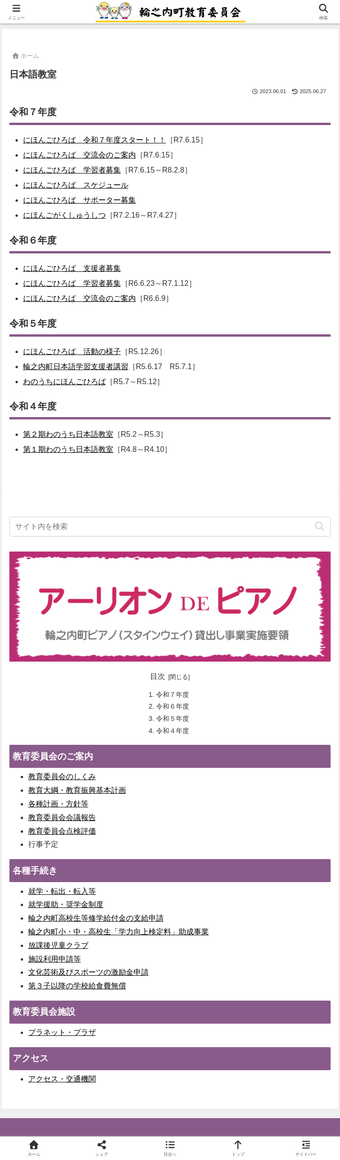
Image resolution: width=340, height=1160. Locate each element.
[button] (319, 526)
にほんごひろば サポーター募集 (79, 200)
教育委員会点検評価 (62, 831)
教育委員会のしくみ (62, 777)
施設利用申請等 (54, 959)
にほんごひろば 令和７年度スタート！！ (94, 140)
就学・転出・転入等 (62, 891)
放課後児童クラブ (58, 945)
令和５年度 (172, 718)
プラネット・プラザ (62, 1032)
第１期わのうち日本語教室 (68, 449)
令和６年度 (172, 706)
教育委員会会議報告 (62, 817)
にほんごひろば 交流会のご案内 (79, 155)
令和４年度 (172, 730)
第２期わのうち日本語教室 (68, 434)
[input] (170, 527)
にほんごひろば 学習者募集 (72, 170)
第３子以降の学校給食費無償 (77, 986)
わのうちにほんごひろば (64, 382)
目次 (157, 676)
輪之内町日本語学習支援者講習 (75, 367)
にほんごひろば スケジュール (75, 185)
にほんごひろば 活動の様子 (72, 351)
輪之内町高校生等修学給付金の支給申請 (96, 918)
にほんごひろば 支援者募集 (72, 268)
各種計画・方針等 (58, 804)
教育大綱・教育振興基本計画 (77, 790)
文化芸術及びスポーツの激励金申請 (88, 972)
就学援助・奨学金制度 (65, 904)
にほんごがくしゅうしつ (64, 215)
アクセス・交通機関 (62, 1079)
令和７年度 (172, 694)
